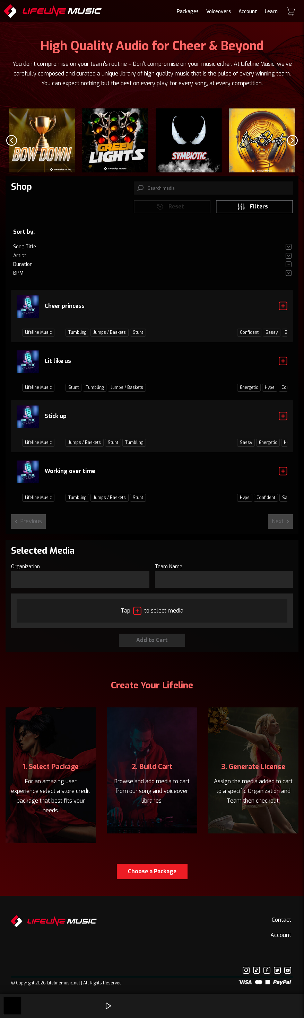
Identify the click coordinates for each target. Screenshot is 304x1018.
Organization (25, 572)
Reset (170, 211)
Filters (252, 211)
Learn (271, 11)
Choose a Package (152, 876)
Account (247, 11)
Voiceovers (218, 11)
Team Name (168, 572)
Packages (188, 11)
